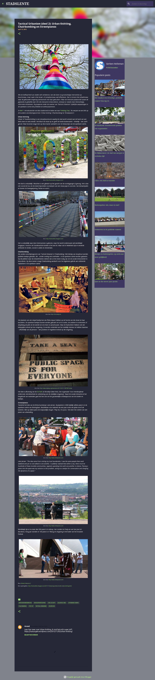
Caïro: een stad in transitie (104, 181)
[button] (19, 33)
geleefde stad (62, 602)
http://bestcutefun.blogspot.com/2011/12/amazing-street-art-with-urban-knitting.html (50, 586)
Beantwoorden (31, 635)
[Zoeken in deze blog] (142, 3)
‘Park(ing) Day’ (65, 110)
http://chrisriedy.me (56, 314)
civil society (51, 602)
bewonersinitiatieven (25, 602)
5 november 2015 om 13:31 (38, 626)
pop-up (31, 606)
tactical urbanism (41, 606)
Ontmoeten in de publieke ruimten (107, 230)
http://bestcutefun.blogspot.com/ (54, 180)
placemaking (22, 606)
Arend (27, 626)
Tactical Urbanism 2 (26, 583)
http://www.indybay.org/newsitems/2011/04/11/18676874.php (56, 388)
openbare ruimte (73, 602)
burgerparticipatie (39, 602)
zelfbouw (52, 606)
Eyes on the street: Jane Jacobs (105, 282)
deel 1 (22, 110)
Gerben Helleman (114, 64)
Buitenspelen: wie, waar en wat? (106, 205)
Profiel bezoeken (112, 68)
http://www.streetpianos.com (56, 457)
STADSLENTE (17, 4)
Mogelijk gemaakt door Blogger (77, 677)
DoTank (39, 392)
